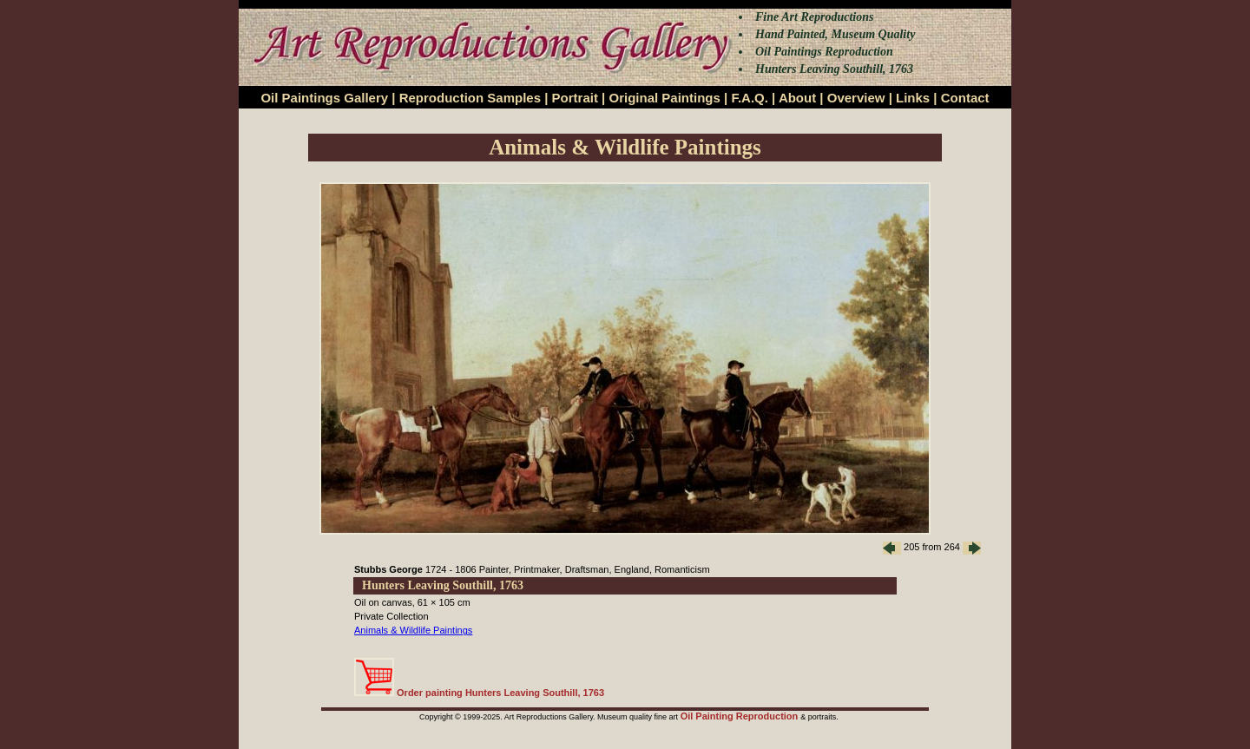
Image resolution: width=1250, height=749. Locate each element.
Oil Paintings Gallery (324, 97)
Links (913, 97)
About (797, 97)
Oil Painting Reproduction (741, 716)
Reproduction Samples (470, 97)
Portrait (575, 97)
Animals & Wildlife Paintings (413, 630)
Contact (965, 97)
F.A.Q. (749, 97)
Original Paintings (664, 97)
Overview (856, 97)
